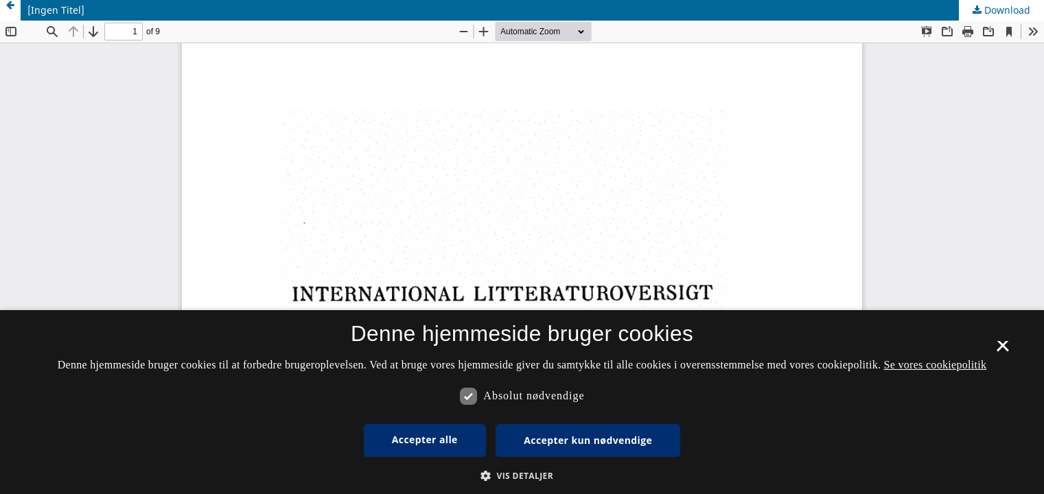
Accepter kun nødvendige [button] (588, 440)
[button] (522, 475)
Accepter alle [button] (425, 439)
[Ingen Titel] (55, 9)
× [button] (1002, 350)
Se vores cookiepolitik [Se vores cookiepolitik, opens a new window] (935, 364)
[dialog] (522, 402)
